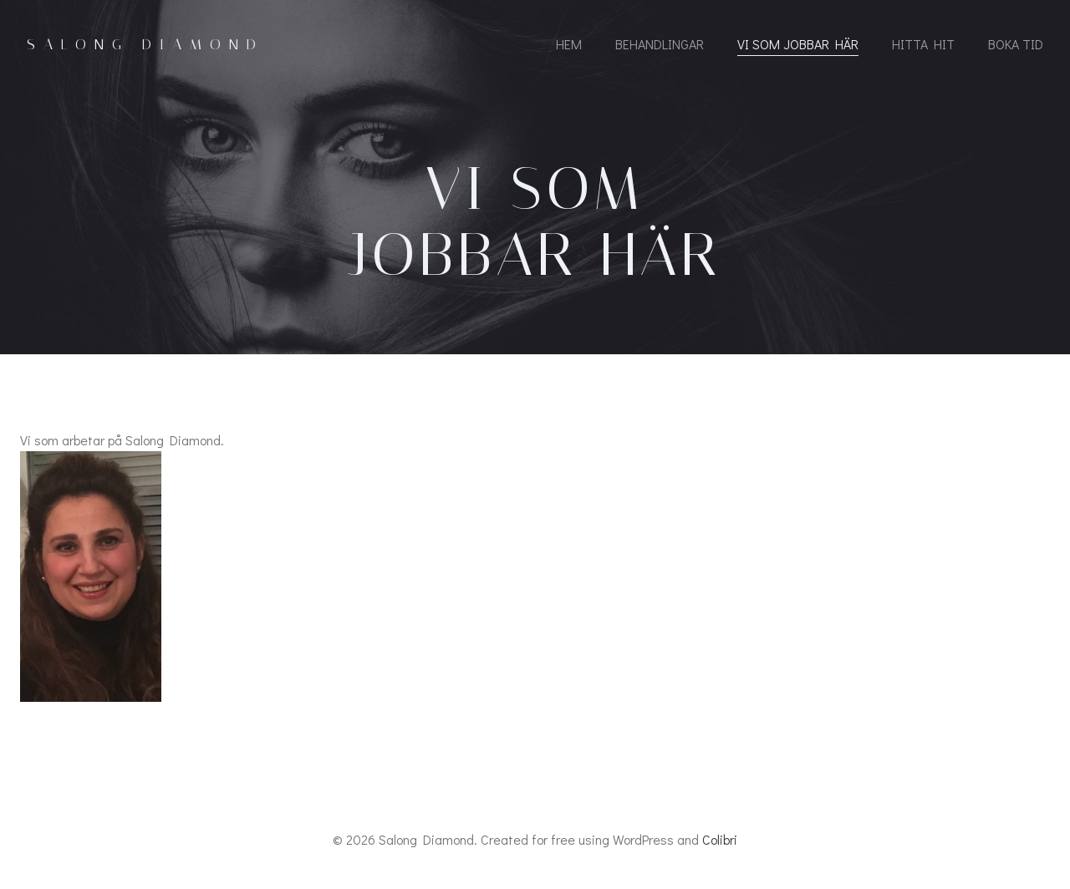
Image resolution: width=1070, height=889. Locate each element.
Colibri (719, 839)
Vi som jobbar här (798, 44)
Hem (569, 44)
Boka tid (1015, 44)
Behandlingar (659, 44)
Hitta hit (923, 44)
